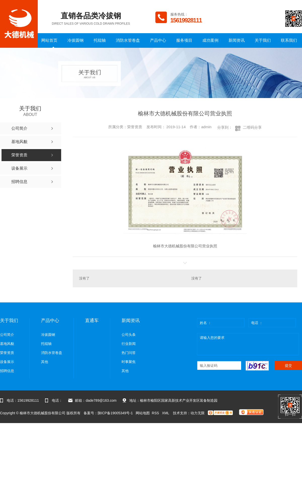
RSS (156, 413)
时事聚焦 (129, 362)
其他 (44, 362)
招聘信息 (7, 371)
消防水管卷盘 (128, 40)
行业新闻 (129, 344)
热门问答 (129, 353)
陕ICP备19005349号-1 (115, 413)
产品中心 (158, 40)
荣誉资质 (7, 353)
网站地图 (143, 413)
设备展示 (7, 362)
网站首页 (49, 40)
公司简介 (7, 335)
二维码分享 (252, 127)
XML (166, 413)
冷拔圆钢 (75, 40)
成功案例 (210, 40)
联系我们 (289, 40)
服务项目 (184, 40)
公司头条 (129, 335)
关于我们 (263, 40)
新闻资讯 (237, 40)
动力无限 (198, 413)
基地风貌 (7, 344)
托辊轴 (100, 40)
